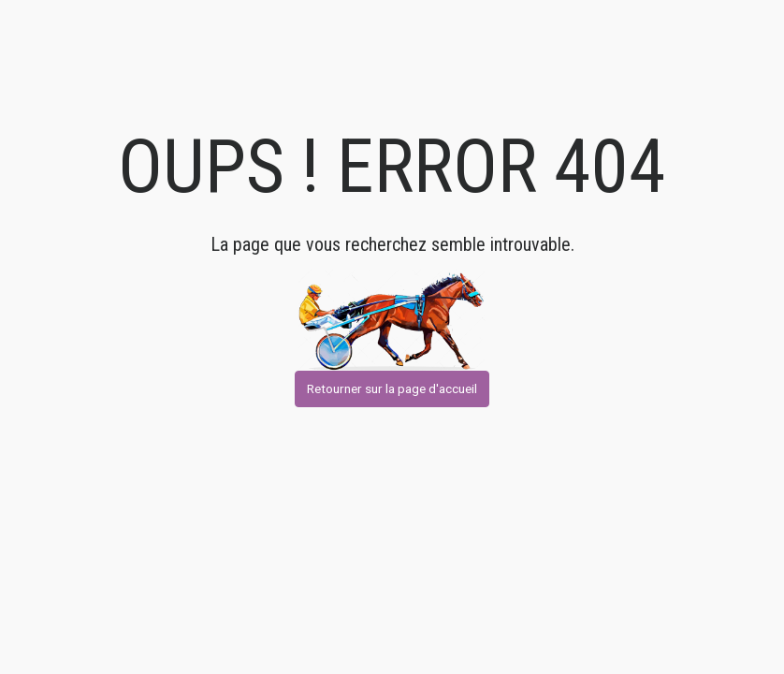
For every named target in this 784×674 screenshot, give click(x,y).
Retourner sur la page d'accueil (392, 388)
